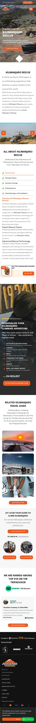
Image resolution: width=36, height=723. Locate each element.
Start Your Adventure (18, 531)
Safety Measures (9, 188)
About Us (5, 669)
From (11, 376)
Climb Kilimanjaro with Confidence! (15, 193)
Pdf (3, 267)
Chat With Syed (9, 557)
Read (5, 448)
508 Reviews (25, 588)
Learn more (6, 715)
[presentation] (3, 133)
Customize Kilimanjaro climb (16, 383)
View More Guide (18, 502)
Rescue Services (8, 173)
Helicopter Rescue (9, 178)
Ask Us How (27, 2)
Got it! (18, 719)
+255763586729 (23, 536)
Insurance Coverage (10, 183)
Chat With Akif (26, 557)
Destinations (5, 675)
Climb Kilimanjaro (7, 672)
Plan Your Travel (12, 48)
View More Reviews (18, 625)
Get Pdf (28, 273)
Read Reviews (7, 617)
